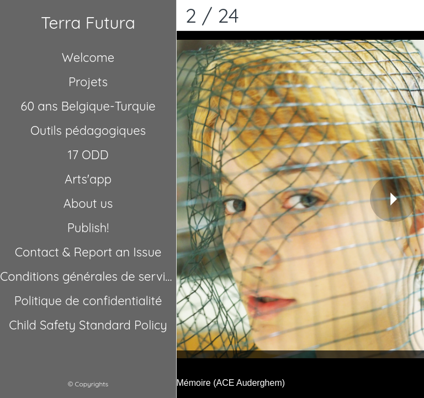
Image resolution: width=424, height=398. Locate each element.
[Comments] (408, 15)
